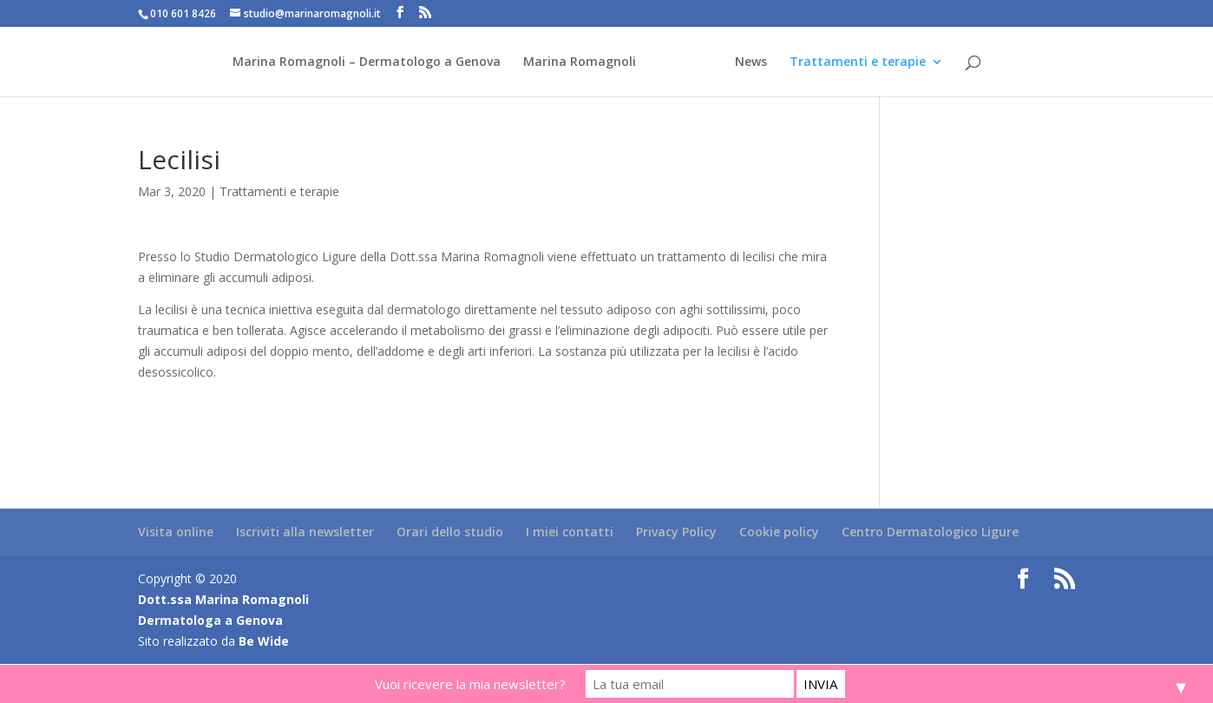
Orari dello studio (450, 531)
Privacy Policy (676, 531)
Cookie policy (779, 531)
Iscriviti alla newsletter (305, 531)
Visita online (175, 531)
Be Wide (264, 641)
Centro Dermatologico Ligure (930, 531)
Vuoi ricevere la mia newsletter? (470, 684)
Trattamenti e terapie (858, 62)
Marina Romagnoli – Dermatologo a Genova (367, 62)
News (751, 62)
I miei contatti (569, 531)
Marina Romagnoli (579, 62)
